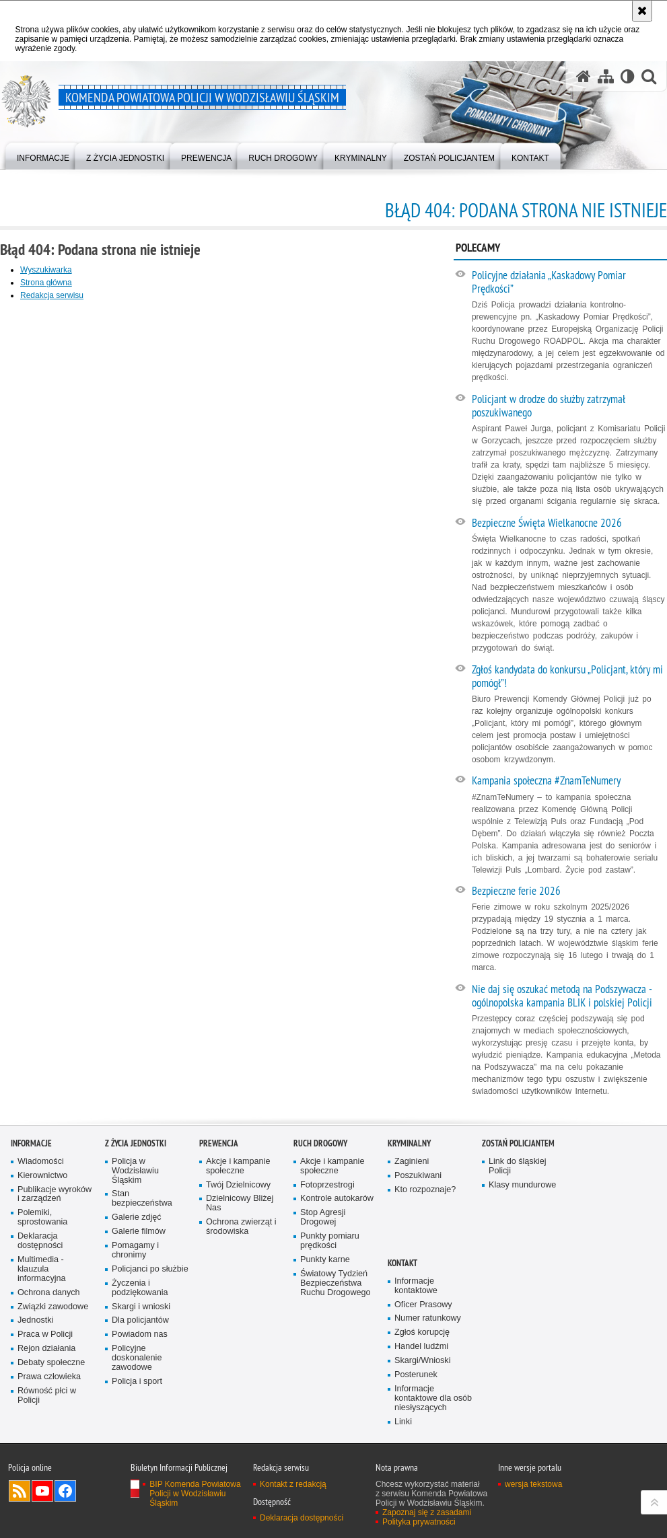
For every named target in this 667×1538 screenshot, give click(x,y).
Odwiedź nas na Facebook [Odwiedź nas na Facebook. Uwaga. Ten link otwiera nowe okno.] (65, 1491)
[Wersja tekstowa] (628, 76)
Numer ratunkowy (427, 1318)
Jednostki (35, 1320)
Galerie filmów (139, 1231)
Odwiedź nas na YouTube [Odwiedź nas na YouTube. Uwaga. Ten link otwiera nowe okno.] (42, 1491)
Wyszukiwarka (46, 269)
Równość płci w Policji (46, 1396)
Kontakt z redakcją (293, 1484)
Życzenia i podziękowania (140, 1288)
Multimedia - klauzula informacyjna (41, 1269)
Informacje (31, 1143)
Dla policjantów (140, 1320)
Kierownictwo (42, 1175)
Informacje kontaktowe (415, 1286)
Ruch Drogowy (320, 1143)
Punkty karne (325, 1259)
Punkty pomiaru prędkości (329, 1241)
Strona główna (46, 282)
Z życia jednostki (135, 1143)
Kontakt (402, 1263)
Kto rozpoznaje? (425, 1189)
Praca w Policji (45, 1334)
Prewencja (218, 1143)
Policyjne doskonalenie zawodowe (137, 1358)
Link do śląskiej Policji (518, 1166)
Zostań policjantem (518, 1143)
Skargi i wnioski (141, 1307)
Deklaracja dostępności (40, 1241)
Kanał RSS (19, 1491)
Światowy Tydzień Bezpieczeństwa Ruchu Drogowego (335, 1283)
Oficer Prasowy (423, 1305)
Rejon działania (46, 1348)
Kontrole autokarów (337, 1198)
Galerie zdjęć (137, 1217)
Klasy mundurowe (522, 1185)
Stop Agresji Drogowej (322, 1217)
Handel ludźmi (421, 1346)
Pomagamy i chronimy (135, 1250)
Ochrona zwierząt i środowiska (241, 1227)
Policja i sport (137, 1381)
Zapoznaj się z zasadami (426, 1512)
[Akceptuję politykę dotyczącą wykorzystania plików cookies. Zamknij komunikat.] (642, 11)
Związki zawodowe (52, 1307)
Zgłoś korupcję (422, 1332)
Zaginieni (411, 1161)
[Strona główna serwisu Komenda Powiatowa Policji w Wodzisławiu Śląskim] (583, 76)
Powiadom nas (140, 1334)
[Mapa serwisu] (606, 76)
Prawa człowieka (49, 1376)
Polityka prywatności (419, 1522)
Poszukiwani (418, 1175)
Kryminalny (409, 1143)
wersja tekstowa (533, 1484)
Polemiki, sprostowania (42, 1217)
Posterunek (415, 1374)
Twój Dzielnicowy (238, 1185)
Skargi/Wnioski (422, 1360)
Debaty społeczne (51, 1362)
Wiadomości (40, 1161)
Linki (403, 1422)
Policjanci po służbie (150, 1269)
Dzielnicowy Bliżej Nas (239, 1203)
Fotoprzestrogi (327, 1185)
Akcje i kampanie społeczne (238, 1166)
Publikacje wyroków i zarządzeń (54, 1194)
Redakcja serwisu (51, 295)
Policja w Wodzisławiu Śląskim (135, 1171)
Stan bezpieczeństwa (142, 1198)
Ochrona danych (48, 1292)
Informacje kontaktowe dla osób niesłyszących (433, 1398)
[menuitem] (43, 155)
